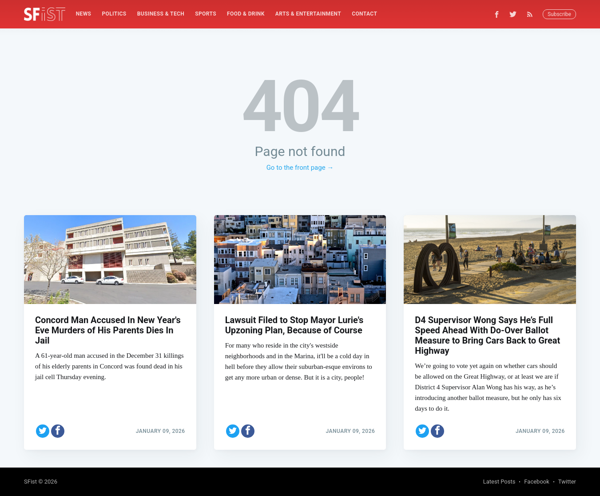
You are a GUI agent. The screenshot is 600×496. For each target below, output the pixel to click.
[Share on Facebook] (57, 431)
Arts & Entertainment (308, 14)
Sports (205, 14)
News (83, 14)
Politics (114, 14)
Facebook (536, 481)
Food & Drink (246, 14)
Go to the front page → (300, 168)
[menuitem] (84, 14)
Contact (364, 14)
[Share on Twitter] (42, 431)
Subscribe (559, 14)
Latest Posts (499, 481)
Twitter (567, 481)
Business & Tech (161, 14)
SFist (30, 481)
